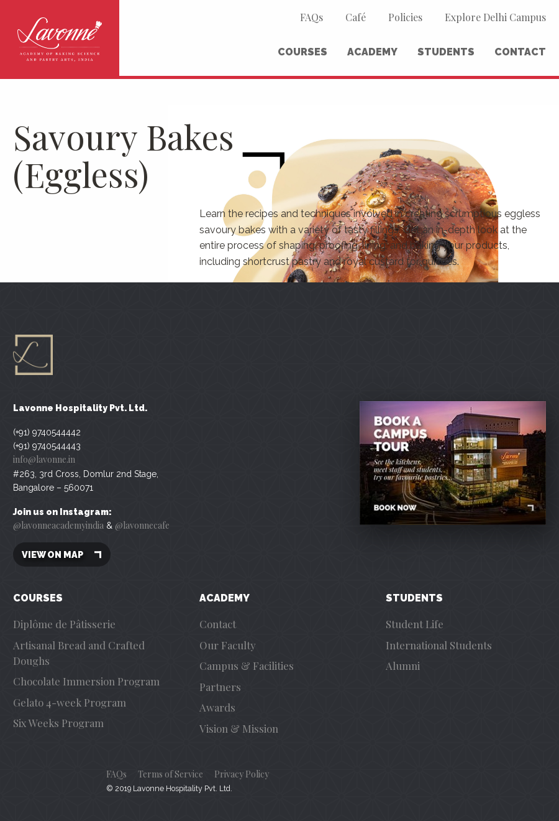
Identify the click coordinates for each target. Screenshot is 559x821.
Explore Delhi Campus (495, 17)
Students (446, 52)
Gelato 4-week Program (69, 702)
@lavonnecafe (142, 525)
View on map (62, 554)
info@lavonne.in (44, 459)
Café (355, 17)
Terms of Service (170, 774)
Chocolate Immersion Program (86, 681)
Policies (405, 17)
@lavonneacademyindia (58, 525)
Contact (520, 52)
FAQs (311, 17)
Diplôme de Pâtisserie (64, 624)
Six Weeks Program (58, 723)
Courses (302, 52)
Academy (372, 52)
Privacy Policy (241, 774)
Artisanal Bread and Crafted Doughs (79, 652)
